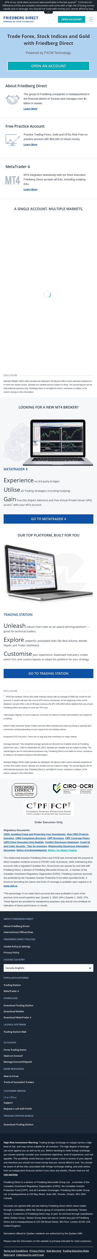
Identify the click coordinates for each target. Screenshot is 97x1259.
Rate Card (9, 1254)
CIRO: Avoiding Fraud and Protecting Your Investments (35, 834)
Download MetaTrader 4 (17, 1017)
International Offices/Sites (18, 932)
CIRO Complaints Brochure (30, 838)
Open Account (71, 19)
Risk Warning (54, 1250)
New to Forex (11, 1076)
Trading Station (12, 985)
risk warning (11, 1174)
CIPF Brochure (55, 838)
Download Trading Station (18, 1005)
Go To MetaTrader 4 (48, 519)
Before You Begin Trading (62, 850)
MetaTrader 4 (11, 991)
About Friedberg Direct (16, 926)
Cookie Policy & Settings (17, 946)
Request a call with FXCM (18, 1108)
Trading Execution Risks (76, 1250)
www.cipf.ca (10, 885)
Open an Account (13, 1055)
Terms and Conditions (16, 1250)
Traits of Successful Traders (19, 1082)
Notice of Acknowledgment (32, 850)
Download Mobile (14, 1011)
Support (8, 1102)
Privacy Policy (11, 952)
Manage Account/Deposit (18, 1061)
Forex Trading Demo (15, 1049)
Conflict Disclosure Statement (62, 842)
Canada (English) (14, 968)
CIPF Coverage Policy (77, 838)
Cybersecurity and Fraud (30, 1254)
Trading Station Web (15, 1031)
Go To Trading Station (48, 673)
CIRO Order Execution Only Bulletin (24, 842)
